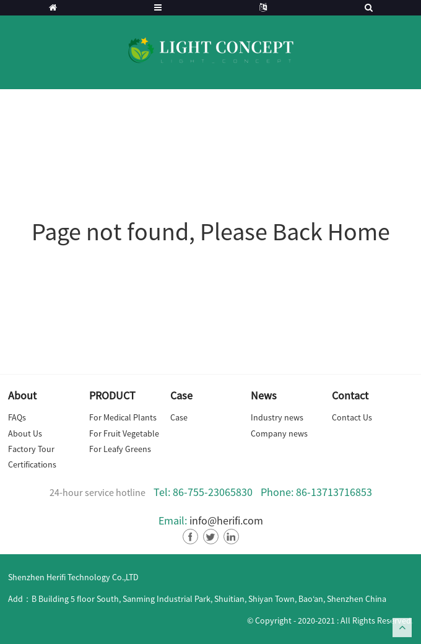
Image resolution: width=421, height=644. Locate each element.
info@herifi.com (226, 520)
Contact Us (352, 417)
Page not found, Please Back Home (211, 231)
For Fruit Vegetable (124, 433)
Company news (279, 433)
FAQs (17, 417)
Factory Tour (31, 449)
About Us (25, 433)
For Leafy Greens (120, 449)
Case (179, 417)
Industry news (277, 417)
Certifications (32, 464)
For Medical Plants (123, 417)
